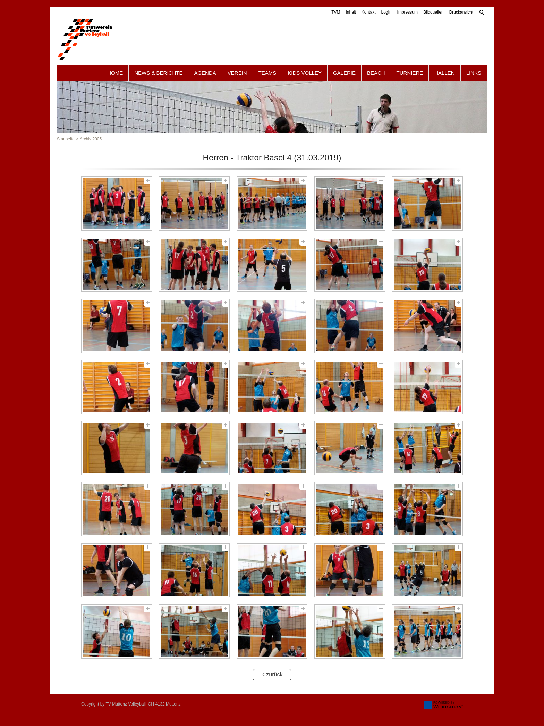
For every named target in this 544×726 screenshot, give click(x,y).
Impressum (407, 12)
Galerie (344, 73)
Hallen (444, 73)
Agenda (205, 73)
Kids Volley (305, 73)
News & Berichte (158, 73)
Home (115, 73)
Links (473, 73)
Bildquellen (433, 12)
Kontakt (369, 12)
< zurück (272, 674)
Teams (267, 73)
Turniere (410, 73)
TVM (335, 12)
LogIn (386, 12)
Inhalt (351, 12)
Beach (376, 73)
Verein (237, 73)
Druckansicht (461, 12)
